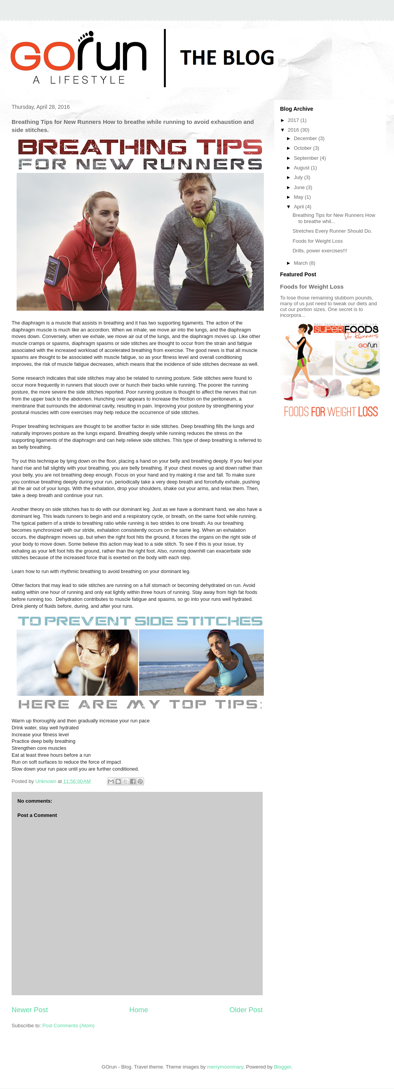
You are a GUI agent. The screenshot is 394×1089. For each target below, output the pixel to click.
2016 (294, 130)
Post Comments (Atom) (68, 1025)
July (299, 177)
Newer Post (30, 1010)
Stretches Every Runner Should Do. (332, 231)
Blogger (282, 1067)
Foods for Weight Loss (317, 241)
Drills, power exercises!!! (319, 251)
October (303, 148)
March (301, 263)
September (307, 158)
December (306, 138)
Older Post (246, 1010)
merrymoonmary (225, 1067)
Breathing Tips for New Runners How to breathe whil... (333, 218)
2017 (294, 120)
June (300, 187)
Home (138, 1010)
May (299, 197)
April (300, 207)
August (302, 168)
